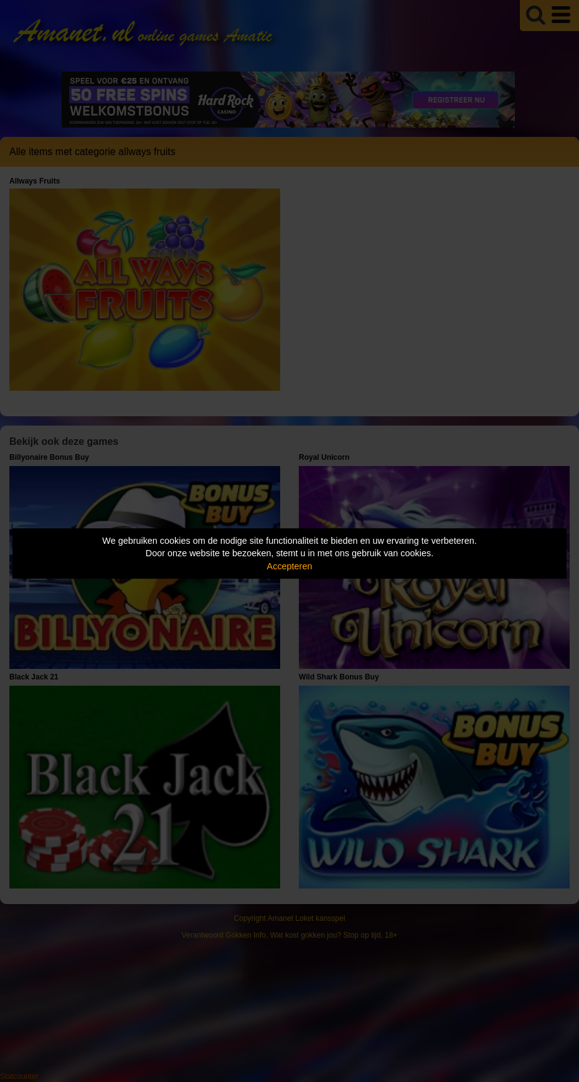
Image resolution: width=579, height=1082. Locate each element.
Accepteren (290, 566)
